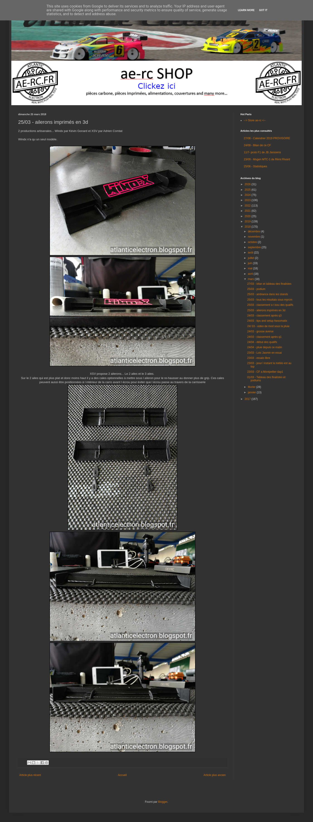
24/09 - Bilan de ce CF (257, 145)
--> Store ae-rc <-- (255, 120)
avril (251, 273)
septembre (255, 247)
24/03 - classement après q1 (264, 336)
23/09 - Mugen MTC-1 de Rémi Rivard (267, 159)
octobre (253, 242)
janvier (252, 392)
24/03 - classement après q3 (264, 315)
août (251, 252)
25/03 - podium (256, 289)
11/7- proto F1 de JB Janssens (262, 152)
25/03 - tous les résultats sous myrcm (269, 299)
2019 (248, 221)
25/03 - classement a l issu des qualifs (270, 304)
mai (250, 268)
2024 (248, 195)
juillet (251, 258)
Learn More (246, 10)
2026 (248, 184)
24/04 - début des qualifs (262, 342)
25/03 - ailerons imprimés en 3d (266, 310)
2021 (248, 210)
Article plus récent (30, 775)
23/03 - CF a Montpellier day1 (265, 371)
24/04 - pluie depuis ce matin (264, 347)
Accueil (122, 775)
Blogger (162, 801)
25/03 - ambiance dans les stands (267, 294)
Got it (263, 10)
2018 (248, 226)
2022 (248, 205)
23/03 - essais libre (258, 358)
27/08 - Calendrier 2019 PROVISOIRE (267, 138)
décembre (254, 231)
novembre (254, 236)
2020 (248, 216)
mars (251, 279)
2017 (248, 399)
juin (250, 263)
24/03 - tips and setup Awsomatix (267, 320)
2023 (248, 200)
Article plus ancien (215, 775)
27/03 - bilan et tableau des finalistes (269, 283)
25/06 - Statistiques (255, 166)
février (252, 387)
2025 (248, 189)
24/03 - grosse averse (260, 331)
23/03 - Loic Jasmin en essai (264, 352)
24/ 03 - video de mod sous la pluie (268, 326)
